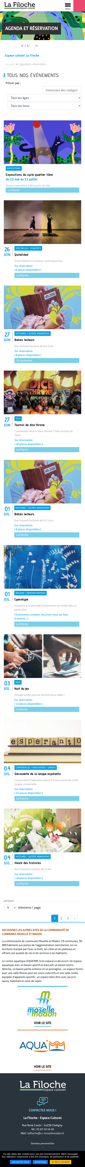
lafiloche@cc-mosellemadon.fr (45, 1135)
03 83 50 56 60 (45, 1131)
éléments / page (29, 907)
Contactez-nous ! (42, 1112)
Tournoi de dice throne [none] (29, 425)
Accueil (10, 64)
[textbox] (62, 90)
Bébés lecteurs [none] (24, 340)
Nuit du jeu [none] (21, 688)
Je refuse (40, 1162)
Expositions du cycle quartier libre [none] (29, 175)
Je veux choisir (60, 1162)
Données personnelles (42, 1145)
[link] (42, 156)
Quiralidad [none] (21, 254)
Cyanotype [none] (21, 599)
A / (23, 46)
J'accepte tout (20, 1162)
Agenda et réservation (32, 64)
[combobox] (62, 89)
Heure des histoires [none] (27, 863)
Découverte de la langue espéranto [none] (37, 774)
